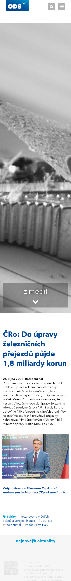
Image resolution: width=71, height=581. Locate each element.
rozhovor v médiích (35, 516)
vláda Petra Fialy (37, 525)
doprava (46, 520)
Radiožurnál (13, 525)
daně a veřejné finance (20, 520)
